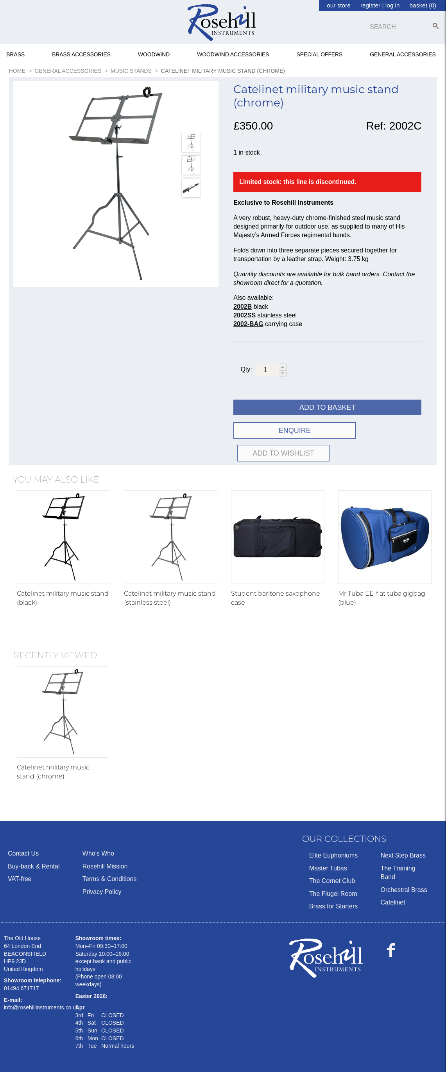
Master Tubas (328, 846)
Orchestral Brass (403, 867)
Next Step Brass (403, 833)
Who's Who (98, 831)
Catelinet (392, 880)
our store (339, 5)
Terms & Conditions (109, 857)
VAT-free (20, 857)
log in (392, 5)
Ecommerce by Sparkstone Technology (56, 1061)
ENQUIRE (279, 431)
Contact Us (23, 831)
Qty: (246, 369)
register (370, 5)
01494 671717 (21, 966)
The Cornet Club (332, 859)
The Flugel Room (333, 871)
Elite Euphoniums (333, 833)
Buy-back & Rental (34, 844)
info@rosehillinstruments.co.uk (41, 985)
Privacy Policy (102, 869)
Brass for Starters (333, 884)
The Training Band (397, 850)
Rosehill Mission (105, 844)
